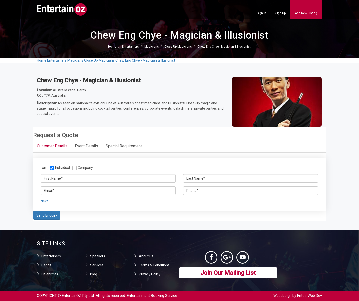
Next (44, 201)
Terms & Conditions (154, 265)
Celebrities (50, 274)
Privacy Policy (149, 274)
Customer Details (52, 146)
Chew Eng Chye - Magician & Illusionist (224, 46)
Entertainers (130, 46)
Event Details (86, 146)
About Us (146, 256)
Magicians (151, 46)
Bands (47, 265)
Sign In (261, 9)
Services (97, 265)
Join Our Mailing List (228, 272)
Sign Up (281, 9)
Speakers (97, 256)
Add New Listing (306, 9)
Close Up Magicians (178, 46)
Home (112, 46)
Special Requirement (124, 146)
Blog (93, 274)
